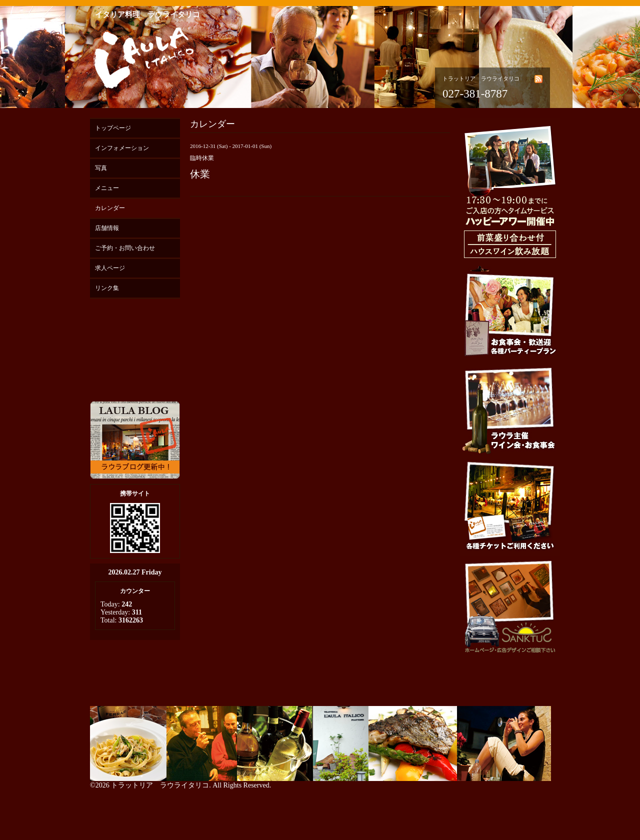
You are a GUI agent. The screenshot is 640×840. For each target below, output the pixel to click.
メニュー (107, 188)
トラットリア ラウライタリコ (160, 785)
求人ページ (110, 268)
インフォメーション (122, 148)
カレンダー (110, 208)
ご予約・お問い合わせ (125, 248)
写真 (101, 168)
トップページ (113, 128)
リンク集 (107, 288)
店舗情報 (107, 228)
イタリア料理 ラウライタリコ (147, 14)
